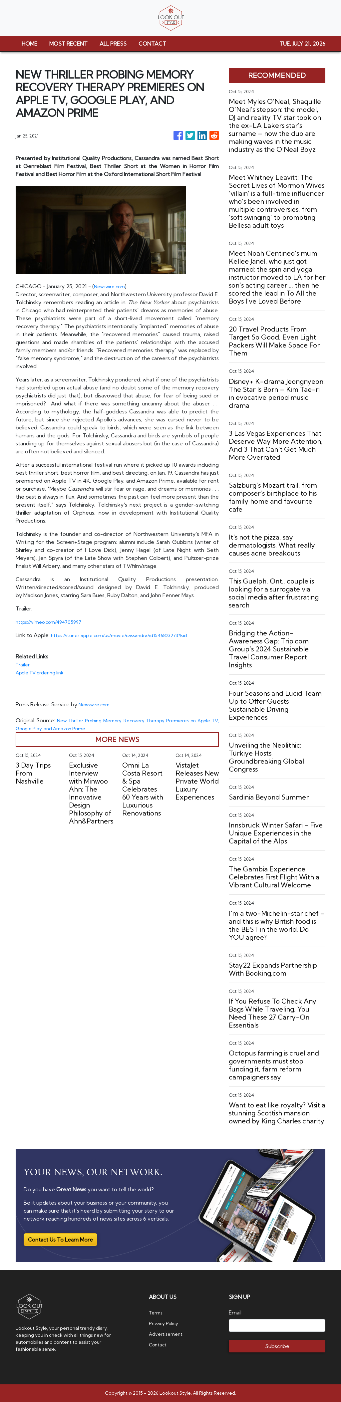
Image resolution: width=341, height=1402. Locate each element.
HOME (29, 43)
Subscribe (277, 1346)
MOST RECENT (68, 43)
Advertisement (168, 1333)
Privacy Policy (165, 1323)
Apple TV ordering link (44, 672)
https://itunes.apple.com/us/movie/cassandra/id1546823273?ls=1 (129, 635)
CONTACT (152, 43)
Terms (157, 1312)
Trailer (23, 664)
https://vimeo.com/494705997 (54, 621)
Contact (159, 1344)
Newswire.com (112, 286)
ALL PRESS (113, 43)
